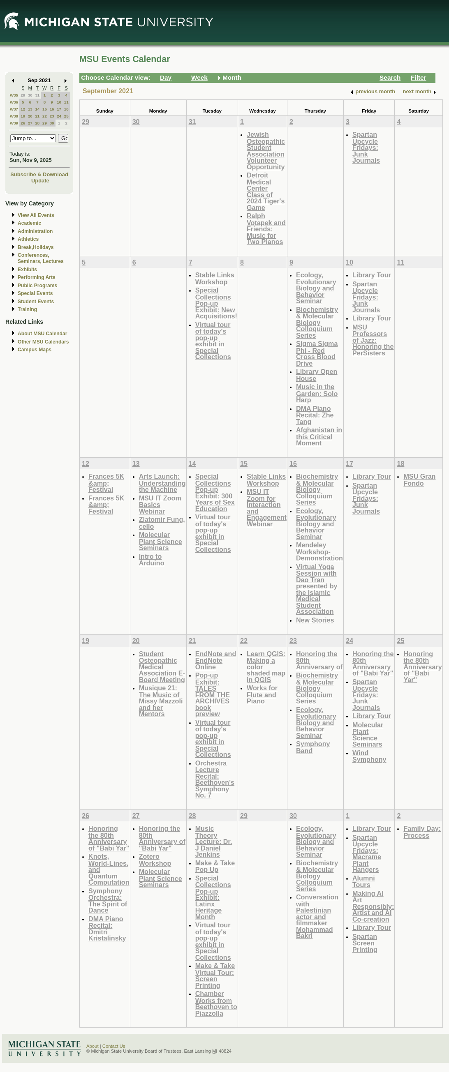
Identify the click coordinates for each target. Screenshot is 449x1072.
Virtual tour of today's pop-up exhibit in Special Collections (213, 341)
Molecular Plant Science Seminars (160, 541)
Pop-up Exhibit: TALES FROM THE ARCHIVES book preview (212, 694)
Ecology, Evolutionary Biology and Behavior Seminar (316, 287)
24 (59, 116)
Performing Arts (37, 277)
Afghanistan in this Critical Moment (319, 436)
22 (44, 116)
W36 (14, 102)
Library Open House (317, 375)
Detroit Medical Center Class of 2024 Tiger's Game (266, 191)
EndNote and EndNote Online (215, 660)
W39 (14, 123)
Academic (29, 223)
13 (30, 109)
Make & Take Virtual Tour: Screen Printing (215, 975)
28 (37, 123)
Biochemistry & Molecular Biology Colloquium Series (317, 322)
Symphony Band (313, 747)
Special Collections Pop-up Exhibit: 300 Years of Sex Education (215, 492)
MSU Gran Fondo (419, 480)
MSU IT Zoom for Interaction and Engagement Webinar (267, 508)
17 (59, 109)
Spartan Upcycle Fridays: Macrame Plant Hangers (366, 854)
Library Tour (371, 275)
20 (30, 116)
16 (52, 109)
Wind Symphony (369, 756)
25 (66, 116)
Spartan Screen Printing (364, 943)
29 (23, 95)
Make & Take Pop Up (215, 866)
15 (44, 109)
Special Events (35, 293)
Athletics (28, 239)
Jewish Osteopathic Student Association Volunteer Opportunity (266, 151)
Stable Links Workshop (214, 278)
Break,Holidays (36, 247)
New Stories (315, 620)
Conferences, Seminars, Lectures (41, 258)
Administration (35, 231)
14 (37, 109)
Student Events (36, 301)
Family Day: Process (422, 832)
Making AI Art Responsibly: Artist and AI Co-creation (373, 906)
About (92, 1046)
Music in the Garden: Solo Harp (317, 393)
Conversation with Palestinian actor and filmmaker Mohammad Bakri (317, 916)
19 (23, 116)
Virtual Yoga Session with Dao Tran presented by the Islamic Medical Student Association (317, 589)
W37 (14, 109)
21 (37, 116)
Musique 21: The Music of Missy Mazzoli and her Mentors (161, 700)
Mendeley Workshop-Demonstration (319, 551)
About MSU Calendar (42, 334)
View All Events (36, 215)
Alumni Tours (363, 881)
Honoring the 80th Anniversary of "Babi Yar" (373, 663)
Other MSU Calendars (43, 342)
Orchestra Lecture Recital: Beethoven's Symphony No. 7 (214, 779)
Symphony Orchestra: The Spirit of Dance (107, 900)
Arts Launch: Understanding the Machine (162, 483)
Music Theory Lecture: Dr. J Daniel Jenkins (213, 841)
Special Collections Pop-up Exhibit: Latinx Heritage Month (213, 897)
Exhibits (27, 269)
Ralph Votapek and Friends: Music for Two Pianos (266, 228)
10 (59, 102)
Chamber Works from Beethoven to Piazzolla (216, 1003)
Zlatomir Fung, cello (162, 523)
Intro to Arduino (151, 560)
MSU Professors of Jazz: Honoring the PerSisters (373, 340)
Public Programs (37, 285)
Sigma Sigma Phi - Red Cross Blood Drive (317, 353)
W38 (14, 116)
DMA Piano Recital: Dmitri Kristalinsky (107, 928)
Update (40, 181)
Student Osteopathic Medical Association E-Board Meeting (162, 666)
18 (66, 109)
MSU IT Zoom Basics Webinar (160, 504)
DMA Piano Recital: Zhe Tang (315, 415)
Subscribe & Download (39, 174)
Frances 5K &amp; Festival (106, 483)
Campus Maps (34, 350)
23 (52, 116)
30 (30, 95)
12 (23, 109)
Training (27, 309)
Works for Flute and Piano (262, 694)
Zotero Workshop (155, 860)
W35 (14, 95)
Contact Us (113, 1046)
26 (23, 123)
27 (30, 123)
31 (37, 95)
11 (66, 102)
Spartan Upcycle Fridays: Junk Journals (366, 147)
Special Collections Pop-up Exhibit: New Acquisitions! (216, 303)
